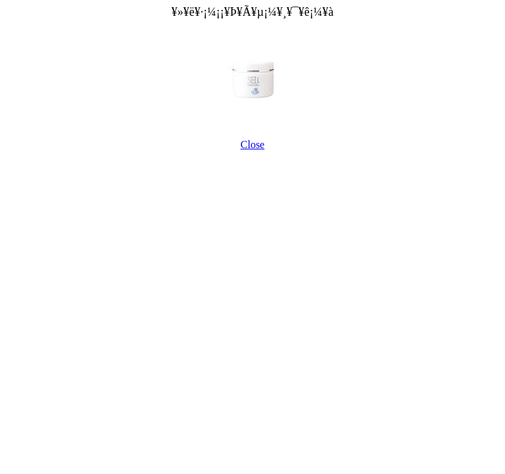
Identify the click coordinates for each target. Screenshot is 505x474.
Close (252, 144)
